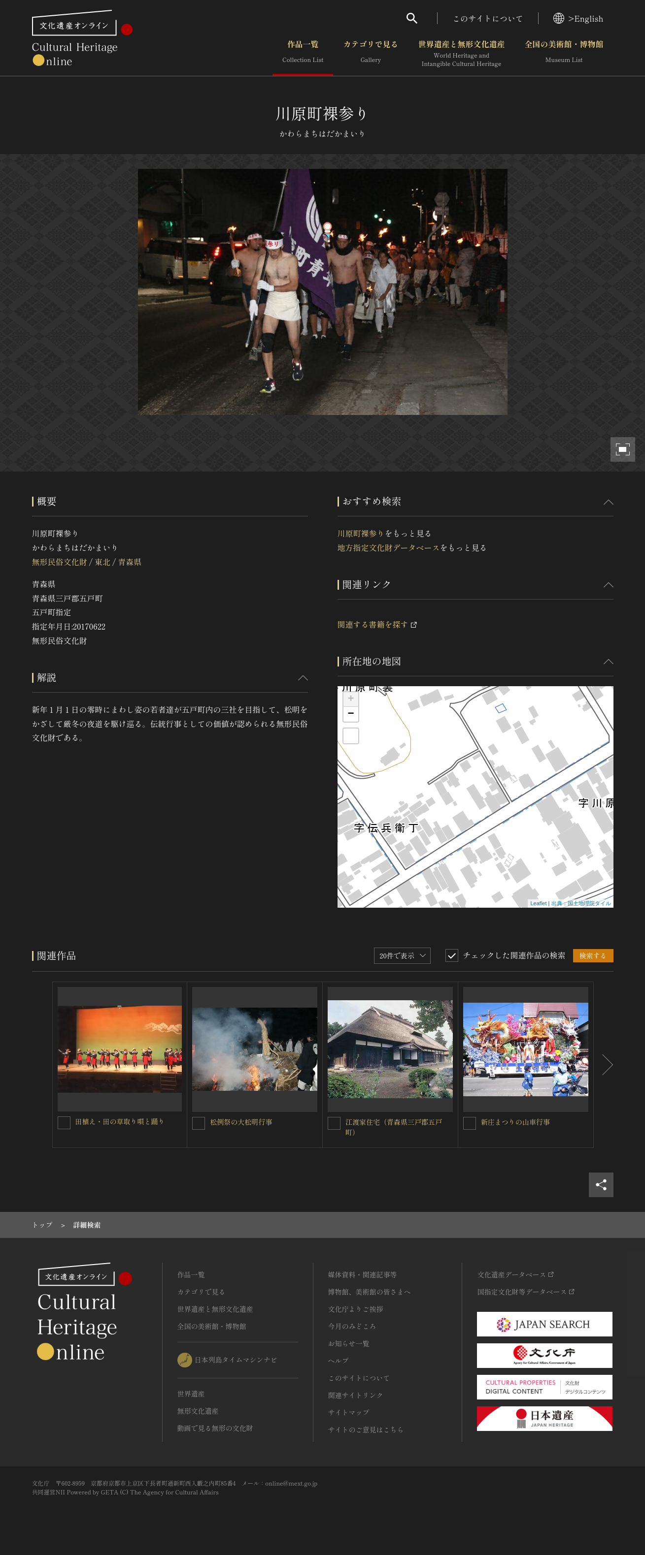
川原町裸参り (361, 533)
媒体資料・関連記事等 (362, 1274)
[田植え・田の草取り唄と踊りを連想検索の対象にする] (64, 1122)
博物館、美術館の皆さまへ (369, 1292)
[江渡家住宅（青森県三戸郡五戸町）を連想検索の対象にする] (334, 1123)
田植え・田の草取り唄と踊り (120, 1121)
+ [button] (350, 699)
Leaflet (538, 903)
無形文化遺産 (198, 1411)
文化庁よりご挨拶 (355, 1309)
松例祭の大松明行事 (241, 1122)
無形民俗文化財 (59, 562)
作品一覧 (302, 53)
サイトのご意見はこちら (366, 1429)
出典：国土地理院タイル (581, 903)
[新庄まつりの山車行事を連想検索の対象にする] (469, 1123)
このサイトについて (487, 18)
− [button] (350, 714)
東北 (102, 562)
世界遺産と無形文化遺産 (461, 53)
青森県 (129, 562)
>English (578, 18)
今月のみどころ (352, 1326)
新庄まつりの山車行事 (515, 1122)
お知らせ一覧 (349, 1343)
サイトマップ (349, 1412)
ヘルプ (338, 1360)
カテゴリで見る (370, 53)
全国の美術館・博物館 (563, 53)
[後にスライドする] (603, 1065)
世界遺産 (191, 1393)
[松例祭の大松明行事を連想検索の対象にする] (198, 1123)
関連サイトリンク (355, 1395)
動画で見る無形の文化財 (215, 1428)
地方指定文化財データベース (389, 547)
